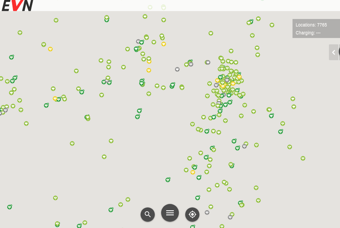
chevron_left (333, 52)
